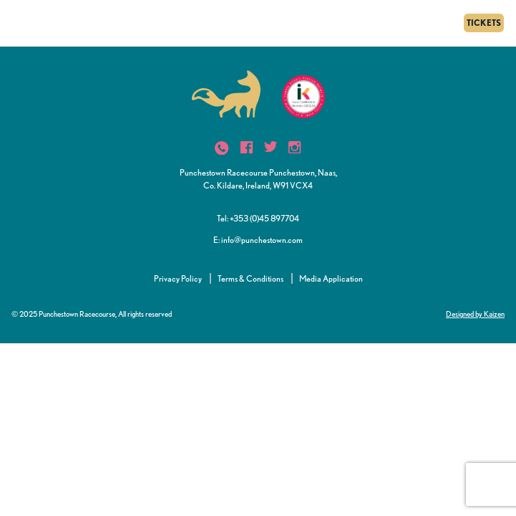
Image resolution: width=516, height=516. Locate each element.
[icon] (221, 148)
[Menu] (16, 23)
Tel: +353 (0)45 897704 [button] (258, 218)
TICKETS (484, 22)
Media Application (331, 278)
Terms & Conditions (250, 278)
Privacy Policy (178, 278)
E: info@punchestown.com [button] (258, 239)
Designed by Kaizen (475, 314)
